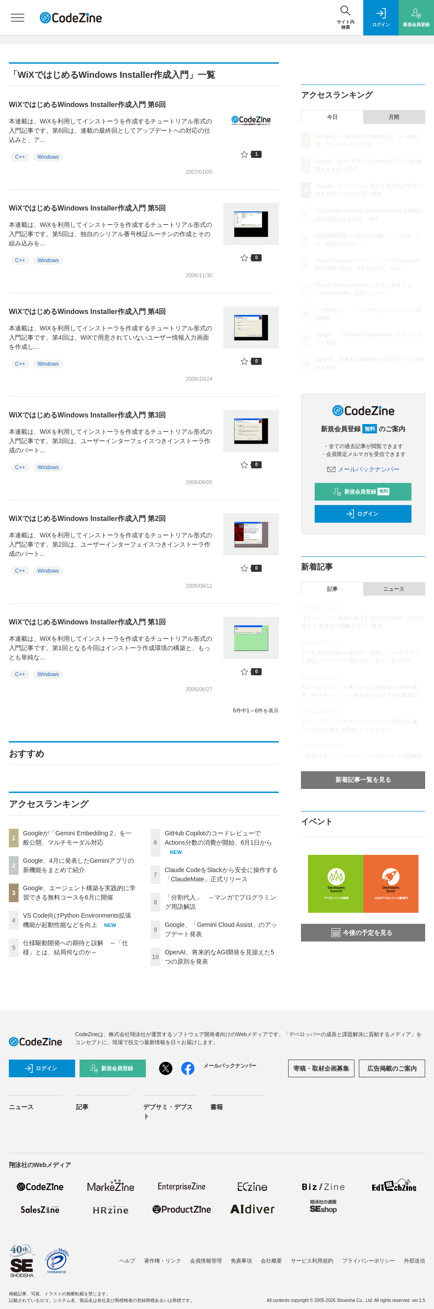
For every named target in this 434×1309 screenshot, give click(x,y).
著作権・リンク (162, 1261)
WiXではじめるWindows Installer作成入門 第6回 (87, 104)
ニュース (393, 589)
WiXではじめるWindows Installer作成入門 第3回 (87, 415)
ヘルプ (127, 1261)
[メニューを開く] (17, 17)
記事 (332, 589)
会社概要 (271, 1261)
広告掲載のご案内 (392, 1068)
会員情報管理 (206, 1261)
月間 (393, 117)
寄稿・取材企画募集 (321, 1068)
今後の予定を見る (361, 932)
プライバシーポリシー (368, 1261)
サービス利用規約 (312, 1261)
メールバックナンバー (363, 469)
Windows (48, 157)
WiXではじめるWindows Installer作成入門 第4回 (87, 311)
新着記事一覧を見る (363, 779)
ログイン (362, 513)
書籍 (216, 1106)
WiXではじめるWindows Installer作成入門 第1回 (87, 622)
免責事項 (241, 1261)
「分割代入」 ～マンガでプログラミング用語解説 (362, 756)
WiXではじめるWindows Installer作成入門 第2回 (87, 518)
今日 (332, 117)
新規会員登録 (361, 491)
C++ (20, 157)
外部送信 (414, 1261)
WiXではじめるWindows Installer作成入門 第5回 (87, 208)
